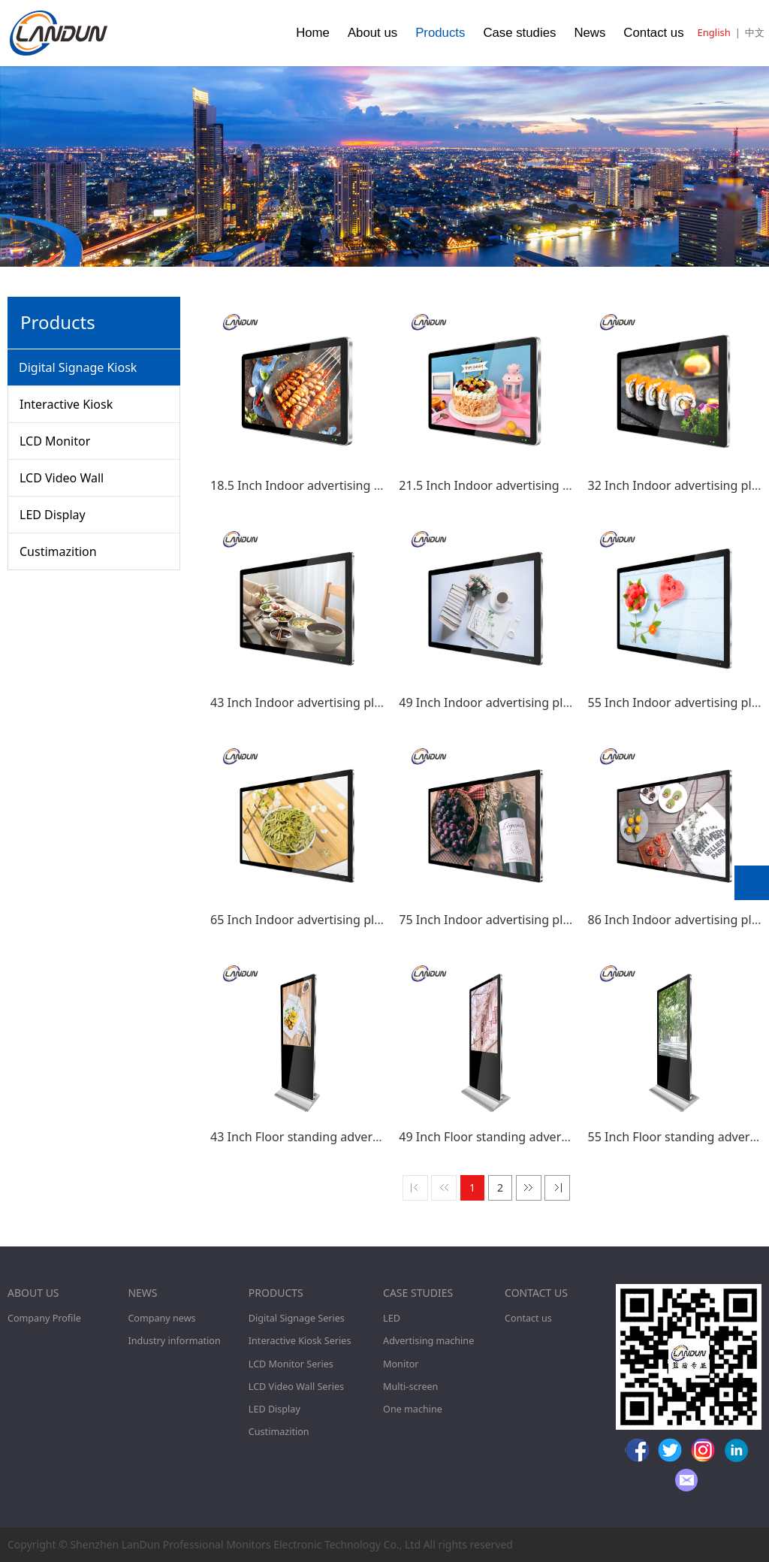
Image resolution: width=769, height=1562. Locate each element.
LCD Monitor (55, 441)
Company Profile (44, 1318)
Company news (161, 1318)
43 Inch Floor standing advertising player (326, 1136)
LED (391, 1318)
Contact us (653, 33)
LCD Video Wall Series (296, 1386)
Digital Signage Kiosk (78, 367)
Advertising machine (428, 1340)
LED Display (53, 514)
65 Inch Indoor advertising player (304, 919)
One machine (412, 1409)
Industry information (174, 1340)
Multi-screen (410, 1386)
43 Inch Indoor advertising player (304, 702)
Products (440, 33)
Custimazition (58, 551)
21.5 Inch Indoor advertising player (498, 485)
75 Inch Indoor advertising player (493, 919)
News (589, 33)
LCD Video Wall (62, 478)
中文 (754, 32)
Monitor (400, 1364)
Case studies (519, 33)
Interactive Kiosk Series (300, 1340)
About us (372, 33)
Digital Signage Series (297, 1318)
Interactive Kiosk (66, 404)
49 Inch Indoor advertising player (493, 702)
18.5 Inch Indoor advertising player (309, 485)
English (714, 32)
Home (313, 33)
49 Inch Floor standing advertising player (515, 1136)
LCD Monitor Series (291, 1364)
